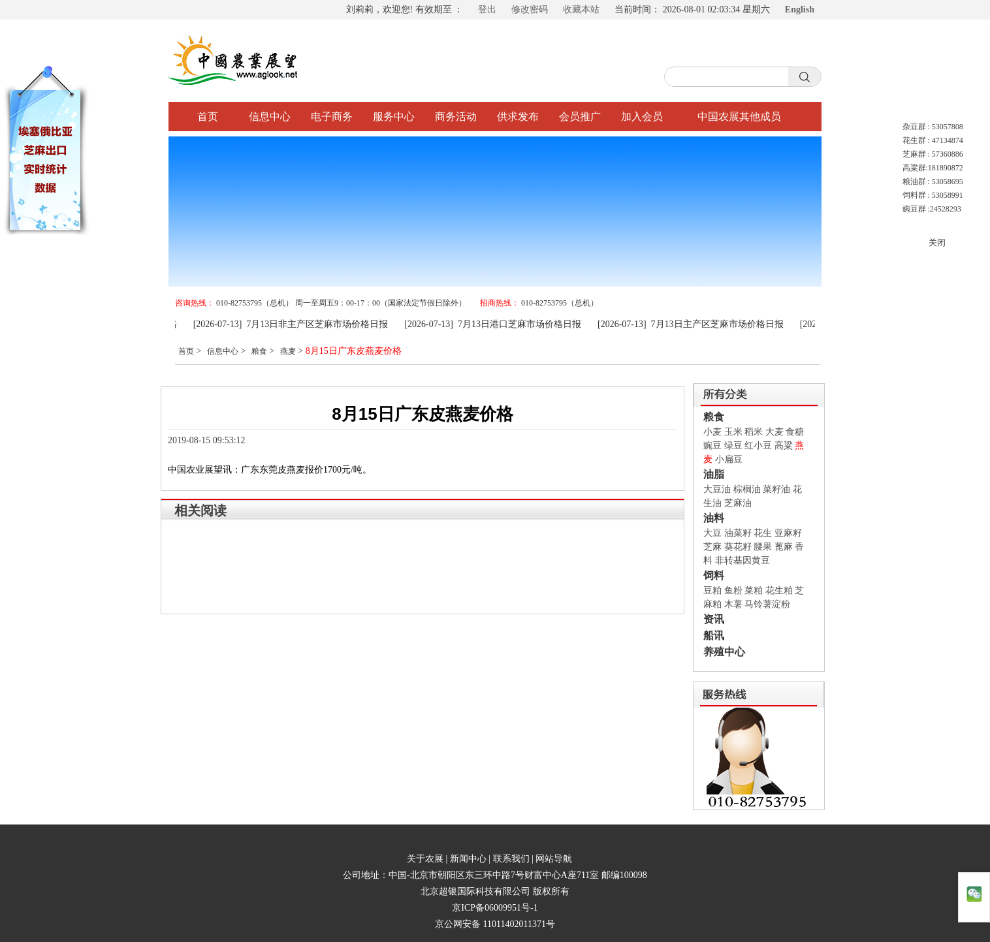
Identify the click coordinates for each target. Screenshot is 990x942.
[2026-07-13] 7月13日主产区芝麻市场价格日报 (696, 324)
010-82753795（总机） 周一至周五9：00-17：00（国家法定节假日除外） (341, 302)
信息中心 (270, 116)
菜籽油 (776, 489)
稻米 (753, 432)
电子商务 (332, 116)
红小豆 (758, 445)
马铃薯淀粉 (767, 604)
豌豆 (712, 445)
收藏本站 (581, 9)
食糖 (795, 432)
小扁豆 (728, 459)
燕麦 (288, 351)
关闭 (937, 242)
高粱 (783, 445)
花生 (763, 533)
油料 (713, 518)
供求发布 (518, 116)
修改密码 (529, 9)
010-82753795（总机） (559, 302)
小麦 (712, 432)
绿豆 (733, 445)
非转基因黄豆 (742, 560)
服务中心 (394, 116)
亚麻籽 (788, 533)
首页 (207, 116)
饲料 (713, 575)
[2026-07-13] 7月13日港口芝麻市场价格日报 (497, 324)
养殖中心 (724, 651)
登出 (487, 9)
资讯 (713, 619)
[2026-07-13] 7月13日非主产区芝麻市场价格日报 (296, 324)
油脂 (713, 474)
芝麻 (712, 547)
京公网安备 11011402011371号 (495, 924)
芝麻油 (738, 503)
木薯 (733, 604)
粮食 (259, 351)
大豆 (712, 533)
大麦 (774, 432)
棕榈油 (747, 489)
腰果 (763, 547)
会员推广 (580, 116)
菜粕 (753, 590)
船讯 (713, 635)
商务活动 (456, 116)
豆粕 (712, 590)
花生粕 (779, 590)
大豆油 (717, 489)
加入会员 (642, 116)
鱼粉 (733, 590)
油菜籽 (738, 533)
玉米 (733, 432)
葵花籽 (738, 547)
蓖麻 (783, 547)
